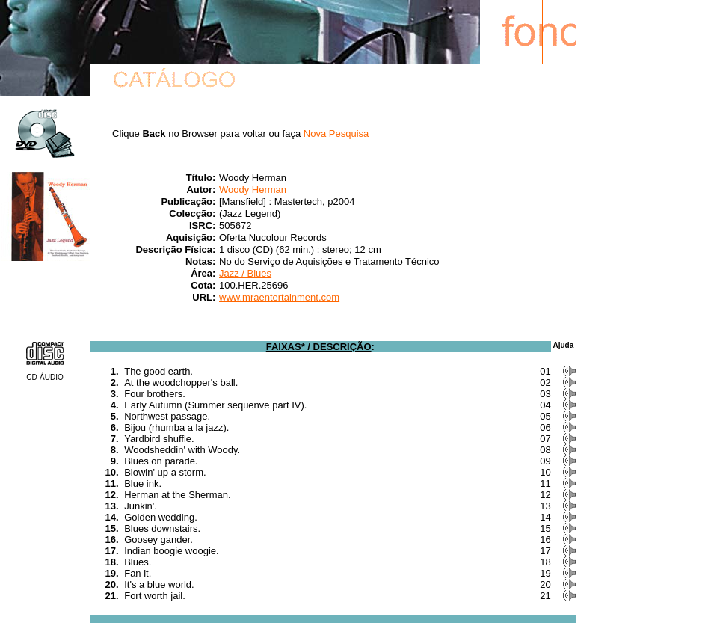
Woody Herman (252, 189)
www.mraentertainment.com (279, 297)
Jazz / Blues (245, 273)
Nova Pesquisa (336, 133)
